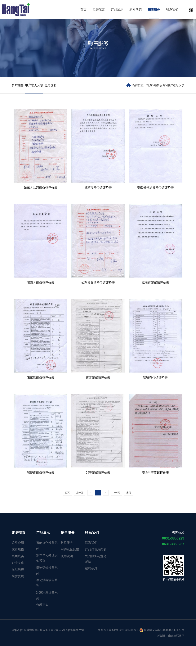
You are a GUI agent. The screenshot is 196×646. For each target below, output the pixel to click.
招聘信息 (91, 568)
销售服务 (154, 9)
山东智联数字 (176, 635)
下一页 (116, 492)
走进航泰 (99, 9)
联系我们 (172, 9)
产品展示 (117, 9)
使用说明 (50, 85)
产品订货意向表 (95, 549)
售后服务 (18, 85)
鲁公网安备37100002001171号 (160, 629)
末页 (128, 492)
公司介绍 (18, 542)
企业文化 (18, 562)
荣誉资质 (18, 576)
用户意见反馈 (175, 85)
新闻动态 (135, 9)
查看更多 (42, 605)
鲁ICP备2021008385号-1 (124, 629)
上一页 (79, 492)
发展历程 (18, 569)
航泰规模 (18, 549)
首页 (83, 9)
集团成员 (18, 556)
